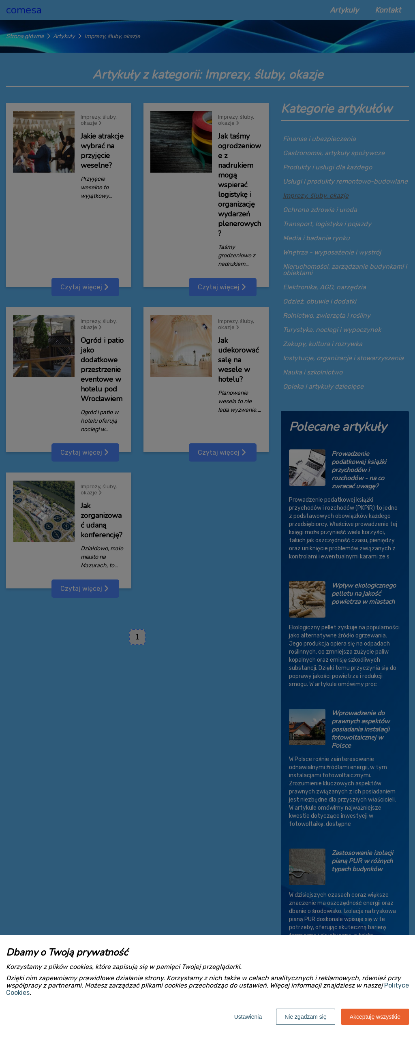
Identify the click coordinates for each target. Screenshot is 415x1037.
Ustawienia (248, 1016)
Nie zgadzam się (306, 1016)
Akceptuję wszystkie (375, 1016)
